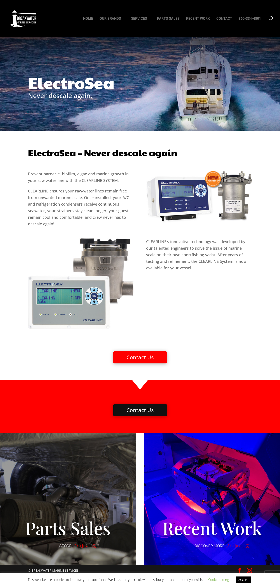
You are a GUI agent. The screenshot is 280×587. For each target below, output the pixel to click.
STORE (65, 546)
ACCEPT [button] (243, 580)
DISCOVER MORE (209, 546)
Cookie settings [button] (219, 579)
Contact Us (140, 357)
